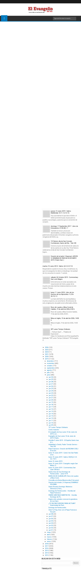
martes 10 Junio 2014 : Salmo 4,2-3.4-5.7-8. (58, 266)
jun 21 (51, 398)
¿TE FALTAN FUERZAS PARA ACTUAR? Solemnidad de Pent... (62, 504)
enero (49, 541)
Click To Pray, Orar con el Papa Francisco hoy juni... (63, 511)
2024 (47, 352)
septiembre (51, 368)
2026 (47, 347)
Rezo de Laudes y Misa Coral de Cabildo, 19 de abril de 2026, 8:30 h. (63, 308)
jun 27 (51, 384)
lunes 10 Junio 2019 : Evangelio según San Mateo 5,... (63, 464)
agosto (49, 370)
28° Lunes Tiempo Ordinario (60, 329)
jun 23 (51, 393)
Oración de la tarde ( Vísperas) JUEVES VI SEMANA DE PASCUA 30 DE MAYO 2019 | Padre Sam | (64, 258)
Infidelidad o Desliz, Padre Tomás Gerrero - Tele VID (63, 445)
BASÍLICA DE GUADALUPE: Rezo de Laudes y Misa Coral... (63, 477)
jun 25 (51, 388)
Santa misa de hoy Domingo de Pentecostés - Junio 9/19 (59, 473)
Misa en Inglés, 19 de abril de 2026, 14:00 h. (65, 319)
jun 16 (51, 409)
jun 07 (51, 516)
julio (48, 372)
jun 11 (51, 420)
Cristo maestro (54, 430)
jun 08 (51, 514)
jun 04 (51, 523)
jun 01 (51, 530)
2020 (47, 356)
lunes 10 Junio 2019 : (56, 461)
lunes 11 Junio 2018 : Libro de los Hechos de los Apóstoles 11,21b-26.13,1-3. (62, 294)
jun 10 (51, 423)
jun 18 (51, 405)
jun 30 (51, 377)
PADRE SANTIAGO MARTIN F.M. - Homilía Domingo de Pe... (63, 496)
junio (49, 375)
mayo (49, 532)
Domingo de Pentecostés (57, 508)
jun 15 (51, 411)
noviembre (51, 363)
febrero (50, 539)
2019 (47, 359)
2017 (47, 546)
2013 (47, 555)
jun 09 (51, 425)
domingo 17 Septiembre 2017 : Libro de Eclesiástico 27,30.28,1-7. (64, 227)
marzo (49, 537)
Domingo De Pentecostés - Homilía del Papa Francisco (62, 492)
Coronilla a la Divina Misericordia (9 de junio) (64, 480)
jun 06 (51, 519)
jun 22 (51, 395)
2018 (47, 544)
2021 (47, 354)
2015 (47, 551)
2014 (47, 553)
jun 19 (51, 402)
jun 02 (51, 528)
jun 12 (51, 418)
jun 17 (51, 407)
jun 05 (51, 521)
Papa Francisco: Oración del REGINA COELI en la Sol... (63, 450)
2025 (47, 350)
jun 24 (51, 391)
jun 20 (51, 400)
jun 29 (51, 379)
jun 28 (51, 382)
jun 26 (51, 386)
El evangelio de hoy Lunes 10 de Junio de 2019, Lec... (63, 433)
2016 (47, 548)
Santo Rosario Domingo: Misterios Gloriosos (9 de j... (60, 487)
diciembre (50, 361)
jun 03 (51, 525)
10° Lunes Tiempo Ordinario (58, 427)
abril (48, 535)
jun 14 (51, 414)
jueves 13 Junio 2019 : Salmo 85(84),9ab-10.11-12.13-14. (61, 212)
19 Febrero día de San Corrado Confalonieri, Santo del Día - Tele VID (63, 242)
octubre (50, 366)
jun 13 (51, 416)
